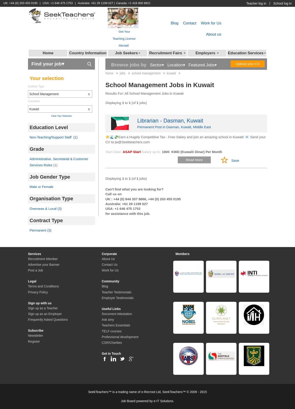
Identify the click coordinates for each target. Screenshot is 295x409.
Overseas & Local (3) (46, 209)
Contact (189, 23)
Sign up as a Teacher (43, 308)
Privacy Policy (38, 292)
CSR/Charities (112, 342)
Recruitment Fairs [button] (167, 53)
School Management (60, 94)
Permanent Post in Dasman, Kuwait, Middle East (186, 123)
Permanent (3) (40, 230)
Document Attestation (117, 314)
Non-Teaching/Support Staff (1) (54, 137)
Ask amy (108, 319)
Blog (174, 23)
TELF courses (112, 331)
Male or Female (41, 187)
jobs (123, 73)
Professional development (120, 337)
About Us (108, 259)
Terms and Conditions (43, 286)
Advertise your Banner (44, 264)
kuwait (171, 73)
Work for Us (211, 23)
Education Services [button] (247, 53)
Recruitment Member (43, 259)
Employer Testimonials (118, 298)
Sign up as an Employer (45, 314)
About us (213, 34)
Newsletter (35, 335)
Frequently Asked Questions (48, 319)
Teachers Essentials (116, 325)
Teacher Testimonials (116, 292)
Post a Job (35, 270)
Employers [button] (207, 53)
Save (235, 160)
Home (48, 53)
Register (34, 341)
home (109, 73)
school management (146, 73)
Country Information (87, 53)
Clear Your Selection (61, 116)
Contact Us (109, 264)
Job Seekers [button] (127, 53)
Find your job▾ (61, 63)
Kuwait (60, 109)
